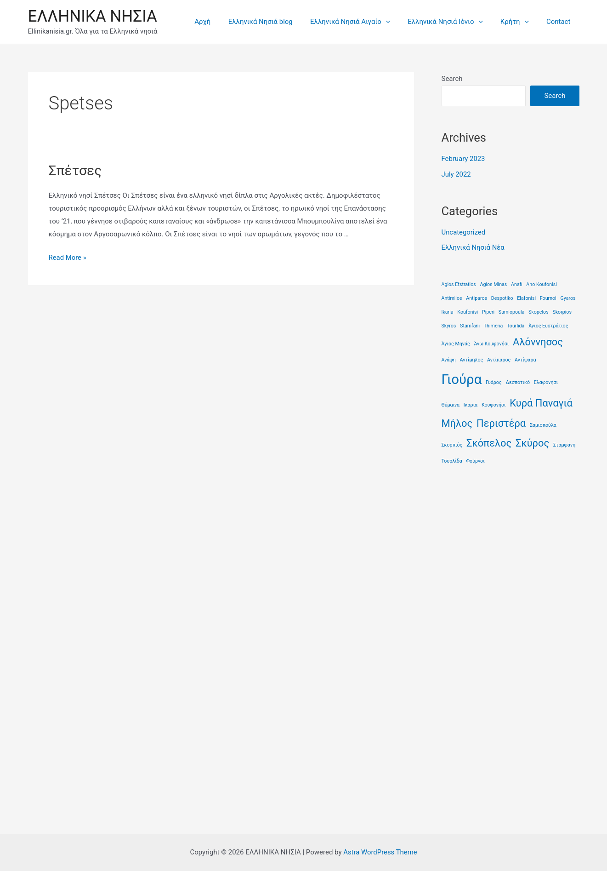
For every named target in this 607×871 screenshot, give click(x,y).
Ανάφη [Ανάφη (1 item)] (449, 360)
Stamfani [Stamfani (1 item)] (470, 326)
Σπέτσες (75, 170)
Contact (560, 21)
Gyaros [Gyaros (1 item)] (567, 298)
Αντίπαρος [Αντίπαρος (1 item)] (499, 360)
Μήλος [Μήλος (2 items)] (457, 423)
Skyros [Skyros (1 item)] (449, 326)
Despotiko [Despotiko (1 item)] (502, 298)
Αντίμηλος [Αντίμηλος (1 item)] (471, 360)
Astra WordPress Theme (380, 852)
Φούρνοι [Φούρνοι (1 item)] (475, 461)
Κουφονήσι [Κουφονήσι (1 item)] (494, 405)
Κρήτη (520, 21)
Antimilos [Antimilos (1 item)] (452, 298)
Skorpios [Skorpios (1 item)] (562, 312)
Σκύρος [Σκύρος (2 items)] (532, 443)
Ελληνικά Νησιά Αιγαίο (363, 21)
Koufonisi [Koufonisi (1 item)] (467, 312)
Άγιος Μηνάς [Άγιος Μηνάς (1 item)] (456, 344)
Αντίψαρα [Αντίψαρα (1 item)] (525, 360)
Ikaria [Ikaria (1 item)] (448, 312)
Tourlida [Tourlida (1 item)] (515, 326)
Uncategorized (464, 232)
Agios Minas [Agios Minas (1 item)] (493, 284)
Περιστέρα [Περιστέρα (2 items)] (501, 423)
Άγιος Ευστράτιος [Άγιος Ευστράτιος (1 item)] (548, 326)
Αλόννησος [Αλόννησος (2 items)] (538, 342)
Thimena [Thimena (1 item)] (493, 326)
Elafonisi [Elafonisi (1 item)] (526, 298)
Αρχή (224, 21)
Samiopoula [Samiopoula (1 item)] (511, 312)
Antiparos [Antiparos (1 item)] (476, 298)
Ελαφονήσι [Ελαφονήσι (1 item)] (546, 382)
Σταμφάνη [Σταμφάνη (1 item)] (564, 445)
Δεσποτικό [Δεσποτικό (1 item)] (517, 382)
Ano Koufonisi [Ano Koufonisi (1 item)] (541, 284)
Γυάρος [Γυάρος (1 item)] (494, 382)
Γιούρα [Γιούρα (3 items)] (462, 379)
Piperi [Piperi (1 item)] (488, 312)
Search (452, 78)
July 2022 (456, 174)
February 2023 (464, 159)
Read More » (68, 257)
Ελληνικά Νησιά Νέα (473, 247)
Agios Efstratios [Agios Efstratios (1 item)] (459, 284)
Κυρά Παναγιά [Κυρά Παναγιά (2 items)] (541, 403)
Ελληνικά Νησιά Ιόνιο (454, 21)
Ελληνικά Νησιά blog (277, 21)
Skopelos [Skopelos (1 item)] (538, 312)
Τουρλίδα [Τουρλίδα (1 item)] (452, 461)
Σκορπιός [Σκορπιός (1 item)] (452, 445)
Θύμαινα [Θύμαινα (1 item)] (451, 405)
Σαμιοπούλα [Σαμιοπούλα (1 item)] (543, 425)
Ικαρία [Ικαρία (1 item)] (470, 405)
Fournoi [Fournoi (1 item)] (548, 298)
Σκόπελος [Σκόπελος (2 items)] (488, 443)
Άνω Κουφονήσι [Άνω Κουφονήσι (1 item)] (491, 344)
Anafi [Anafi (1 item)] (516, 284)
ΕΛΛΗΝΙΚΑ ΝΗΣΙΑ (92, 16)
